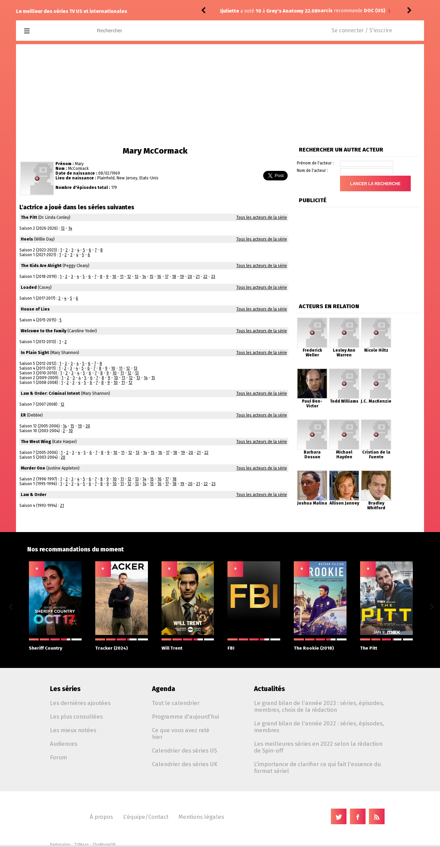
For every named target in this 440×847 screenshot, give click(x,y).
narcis (229, 11)
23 (213, 276)
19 (182, 276)
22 (205, 276)
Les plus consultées (76, 716)
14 (70, 228)
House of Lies (35, 309)
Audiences (63, 743)
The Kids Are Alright (41, 265)
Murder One (33, 468)
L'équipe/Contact (145, 816)
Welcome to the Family (43, 331)
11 (121, 276)
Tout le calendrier (176, 703)
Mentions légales (201, 816)
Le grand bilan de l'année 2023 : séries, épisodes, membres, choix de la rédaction (319, 706)
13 (63, 228)
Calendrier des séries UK (184, 764)
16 (159, 276)
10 (114, 276)
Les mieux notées (73, 730)
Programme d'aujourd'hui (185, 716)
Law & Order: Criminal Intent (50, 393)
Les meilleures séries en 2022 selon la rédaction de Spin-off (318, 747)
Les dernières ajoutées (80, 703)
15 (151, 276)
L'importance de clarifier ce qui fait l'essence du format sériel (317, 767)
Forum (58, 757)
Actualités (269, 689)
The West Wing (36, 441)
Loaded (29, 287)
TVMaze (81, 844)
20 (190, 276)
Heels (27, 239)
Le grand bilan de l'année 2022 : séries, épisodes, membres (319, 727)
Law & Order (33, 494)
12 (129, 276)
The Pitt (29, 217)
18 (174, 276)
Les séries (65, 689)
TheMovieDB (104, 844)
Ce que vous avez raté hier (180, 733)
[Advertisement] (220, 95)
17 (166, 276)
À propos (101, 816)
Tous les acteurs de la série (261, 217)
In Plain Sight (35, 352)
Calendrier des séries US (184, 750)
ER (23, 415)
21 (198, 276)
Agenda (163, 689)
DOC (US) (278, 11)
